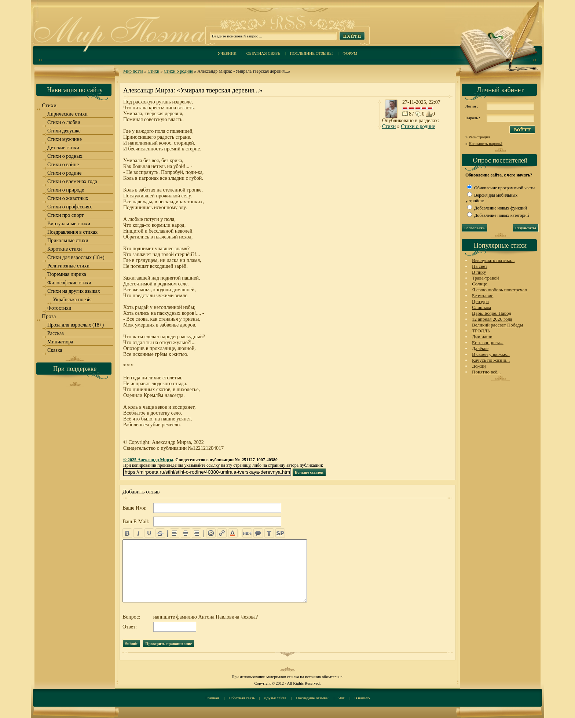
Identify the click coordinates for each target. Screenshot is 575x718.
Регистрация (479, 137)
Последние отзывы (311, 53)
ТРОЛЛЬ (481, 331)
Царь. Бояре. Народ (491, 313)
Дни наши (482, 336)
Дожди (479, 366)
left (174, 533)
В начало (362, 698)
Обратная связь (263, 53)
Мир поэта (133, 71)
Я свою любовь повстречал (499, 289)
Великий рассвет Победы (497, 325)
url (222, 533)
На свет (479, 266)
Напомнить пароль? (485, 143)
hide (247, 533)
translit (269, 533)
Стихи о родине (178, 71)
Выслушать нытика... (493, 260)
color (233, 533)
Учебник (226, 53)
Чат (341, 698)
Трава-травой (485, 278)
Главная (212, 698)
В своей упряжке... (491, 354)
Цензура (480, 301)
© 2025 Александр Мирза (148, 459)
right (196, 533)
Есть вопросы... (487, 342)
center (185, 533)
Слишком (481, 307)
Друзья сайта (275, 698)
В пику (479, 272)
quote (258, 533)
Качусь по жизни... (491, 360)
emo (211, 533)
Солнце (479, 284)
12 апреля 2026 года (492, 319)
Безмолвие (482, 295)
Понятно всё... (486, 372)
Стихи (154, 71)
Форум (350, 53)
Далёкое (480, 348)
